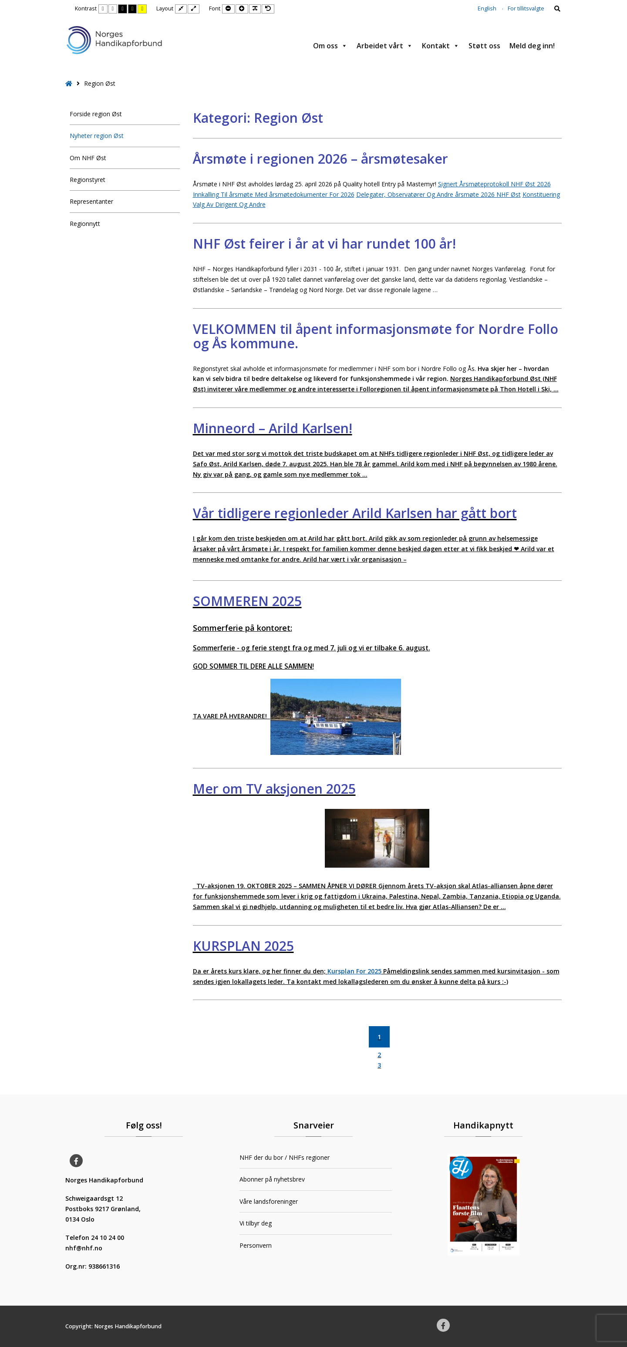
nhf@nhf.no (83, 1248)
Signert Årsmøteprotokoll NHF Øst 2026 (494, 184)
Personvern (255, 1245)
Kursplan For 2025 (354, 971)
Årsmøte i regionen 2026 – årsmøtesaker (320, 159)
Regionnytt (85, 223)
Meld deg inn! (532, 46)
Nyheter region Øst (97, 135)
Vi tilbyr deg (255, 1223)
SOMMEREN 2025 (247, 601)
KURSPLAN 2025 (243, 946)
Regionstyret (87, 179)
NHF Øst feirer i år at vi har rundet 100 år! (324, 244)
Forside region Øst (96, 114)
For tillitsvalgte (526, 8)
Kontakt (440, 46)
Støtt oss (484, 46)
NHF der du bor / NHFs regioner (284, 1157)
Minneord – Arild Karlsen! (272, 428)
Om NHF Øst (88, 158)
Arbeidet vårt (385, 46)
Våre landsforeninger (268, 1201)
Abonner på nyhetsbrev (272, 1179)
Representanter (91, 201)
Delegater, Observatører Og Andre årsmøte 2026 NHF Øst (438, 194)
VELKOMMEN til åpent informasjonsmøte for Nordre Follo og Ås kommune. (375, 336)
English (487, 8)
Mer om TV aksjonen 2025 (274, 789)
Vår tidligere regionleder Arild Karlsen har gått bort (355, 513)
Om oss (330, 46)
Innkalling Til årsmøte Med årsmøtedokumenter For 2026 (273, 194)
